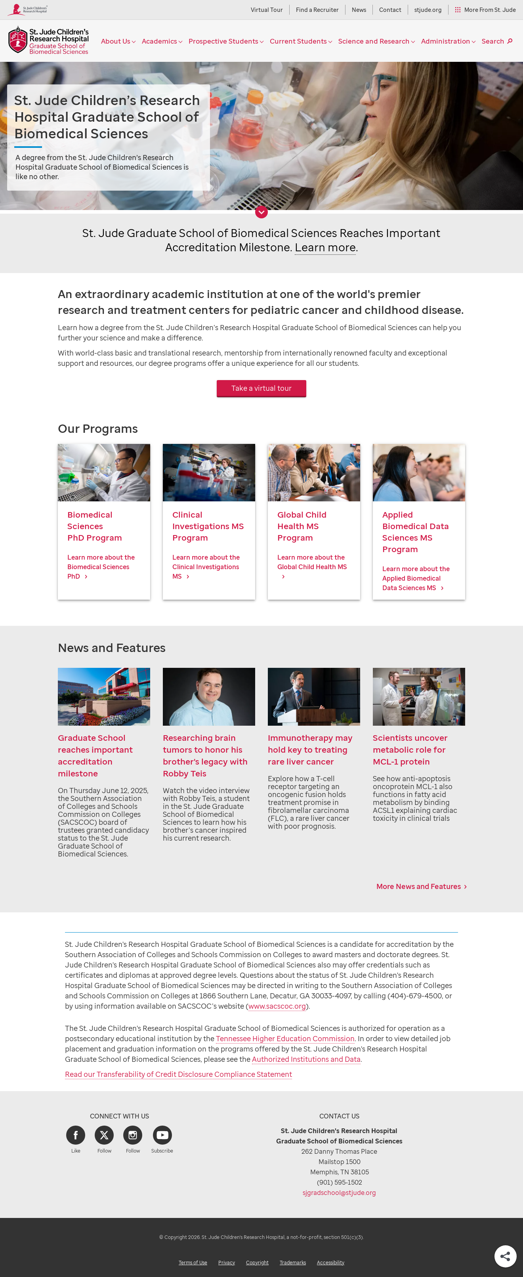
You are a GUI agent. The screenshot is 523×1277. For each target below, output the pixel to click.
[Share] (505, 1256)
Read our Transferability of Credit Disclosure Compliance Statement (178, 1074)
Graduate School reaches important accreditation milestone (95, 755)
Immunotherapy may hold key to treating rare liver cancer (310, 749)
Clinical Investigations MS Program (208, 526)
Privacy (226, 1262)
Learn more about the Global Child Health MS (312, 562)
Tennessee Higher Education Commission (285, 1038)
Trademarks (293, 1262)
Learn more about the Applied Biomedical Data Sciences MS (416, 578)
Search (493, 41)
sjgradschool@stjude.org (339, 1192)
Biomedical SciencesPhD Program (94, 526)
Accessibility (330, 1262)
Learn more (325, 246)
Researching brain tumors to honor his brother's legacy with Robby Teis (205, 755)
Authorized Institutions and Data (306, 1059)
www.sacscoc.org (277, 1006)
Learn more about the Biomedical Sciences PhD (101, 567)
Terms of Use (193, 1262)
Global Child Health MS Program (301, 526)
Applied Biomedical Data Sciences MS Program (415, 531)
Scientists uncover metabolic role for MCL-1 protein (410, 749)
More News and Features (418, 886)
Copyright (257, 1262)
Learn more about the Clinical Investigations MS (206, 567)
